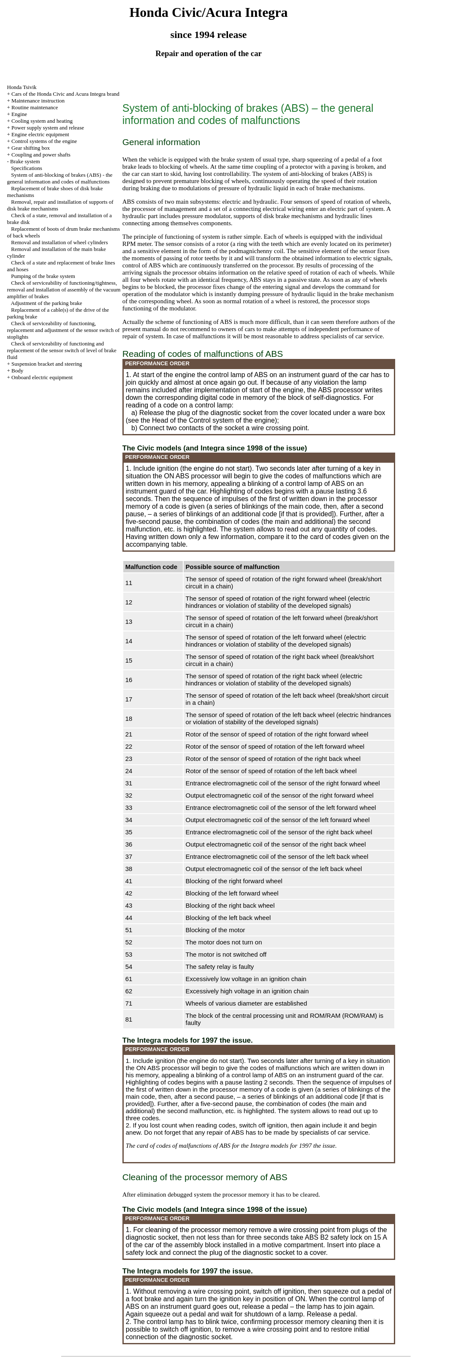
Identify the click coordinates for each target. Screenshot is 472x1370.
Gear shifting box (30, 148)
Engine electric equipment (40, 134)
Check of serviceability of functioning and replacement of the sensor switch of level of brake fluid (62, 350)
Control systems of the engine (44, 141)
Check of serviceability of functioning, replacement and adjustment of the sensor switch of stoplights (63, 330)
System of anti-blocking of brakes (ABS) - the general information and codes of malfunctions (60, 178)
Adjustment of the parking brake (46, 303)
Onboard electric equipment (42, 377)
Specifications (26, 168)
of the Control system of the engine (222, 420)
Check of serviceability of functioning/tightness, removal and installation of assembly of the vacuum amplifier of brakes (64, 289)
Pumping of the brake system (43, 276)
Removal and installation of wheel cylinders (59, 242)
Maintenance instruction (38, 100)
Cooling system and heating (42, 121)
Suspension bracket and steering (46, 364)
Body (17, 370)
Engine (19, 114)
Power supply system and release (47, 127)
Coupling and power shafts (41, 154)
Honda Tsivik (22, 87)
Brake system (25, 161)
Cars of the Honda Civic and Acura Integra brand (65, 94)
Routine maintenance (34, 107)
